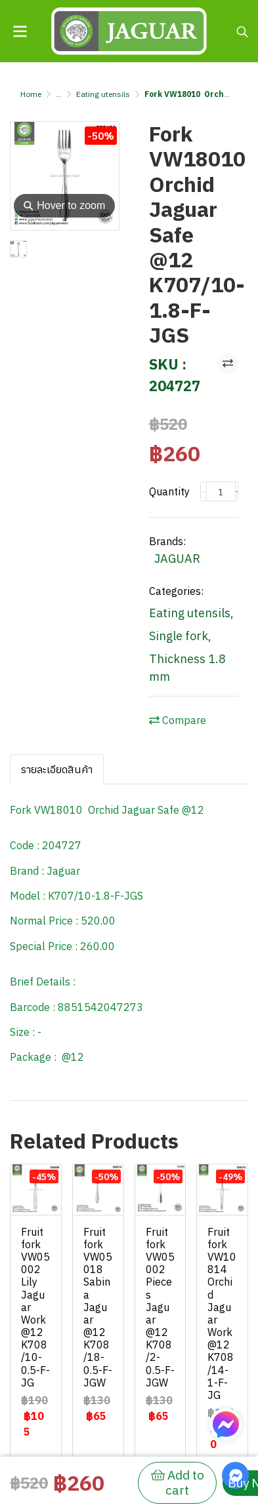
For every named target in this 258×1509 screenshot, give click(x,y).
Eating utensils (103, 94)
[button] (242, 31)
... (59, 94)
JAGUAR (177, 558)
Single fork (180, 635)
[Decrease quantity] (203, 491)
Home (30, 94)
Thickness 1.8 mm (187, 667)
